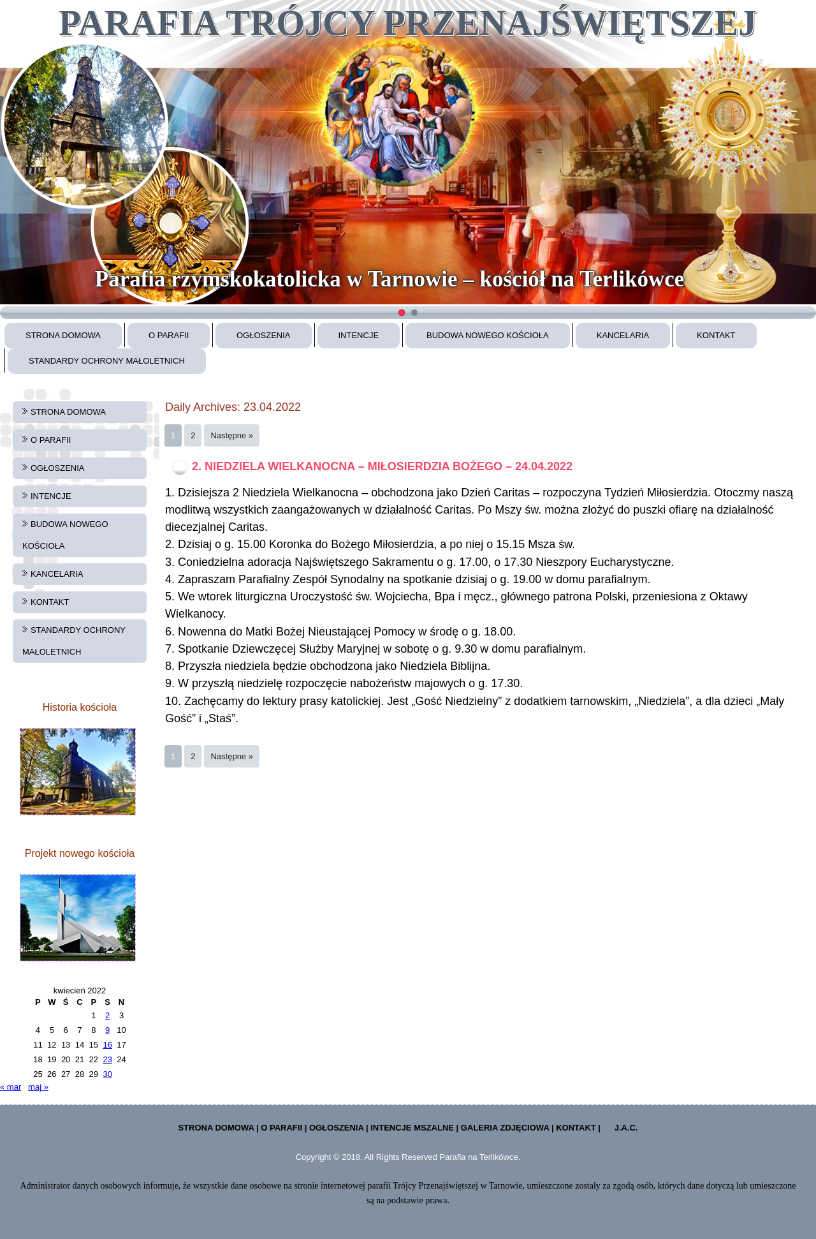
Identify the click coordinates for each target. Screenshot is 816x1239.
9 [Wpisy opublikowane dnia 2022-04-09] (107, 1030)
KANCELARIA (623, 335)
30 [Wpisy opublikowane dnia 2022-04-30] (107, 1074)
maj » (38, 1087)
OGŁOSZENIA (264, 335)
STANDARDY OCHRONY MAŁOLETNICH (107, 361)
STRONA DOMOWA (63, 335)
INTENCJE (359, 335)
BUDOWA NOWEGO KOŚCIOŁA (487, 335)
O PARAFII (169, 335)
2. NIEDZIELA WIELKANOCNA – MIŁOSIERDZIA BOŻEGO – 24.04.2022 (382, 466)
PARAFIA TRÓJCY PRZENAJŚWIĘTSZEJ (408, 23)
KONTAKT (716, 335)
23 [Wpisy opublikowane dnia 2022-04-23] (107, 1059)
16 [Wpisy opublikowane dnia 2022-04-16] (107, 1045)
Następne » (231, 435)
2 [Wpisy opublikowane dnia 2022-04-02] (107, 1015)
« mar (10, 1087)
